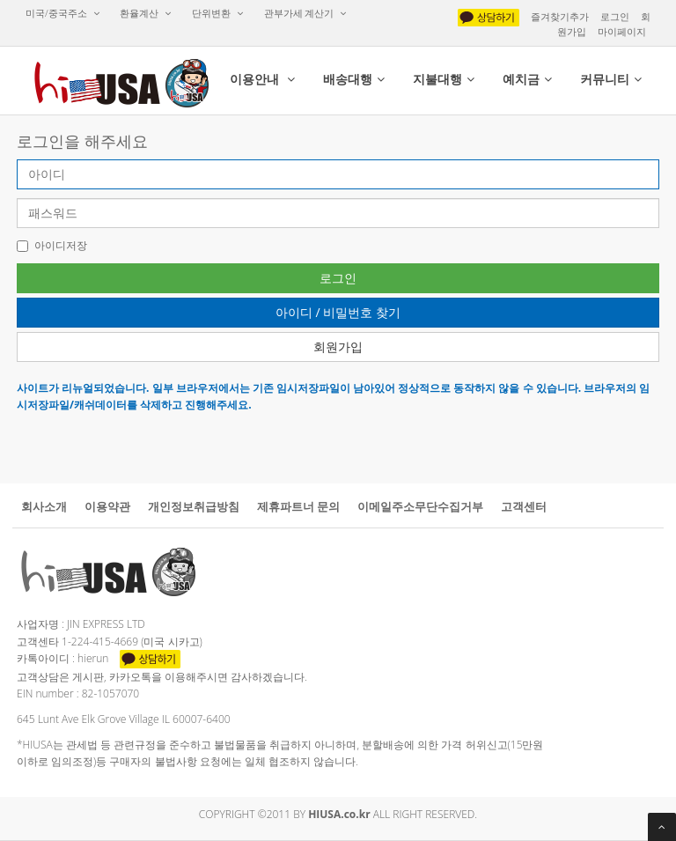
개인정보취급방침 (193, 506)
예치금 (527, 78)
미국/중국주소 (63, 12)
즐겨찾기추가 (560, 16)
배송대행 (354, 78)
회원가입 (338, 346)
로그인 (614, 16)
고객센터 (524, 506)
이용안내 (262, 78)
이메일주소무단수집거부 (420, 506)
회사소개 (44, 506)
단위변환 (218, 12)
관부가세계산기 (306, 12)
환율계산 (146, 12)
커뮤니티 (611, 78)
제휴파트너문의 (298, 506)
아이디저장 (52, 245)
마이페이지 (622, 31)
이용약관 (107, 506)
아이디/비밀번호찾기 (338, 312)
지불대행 (443, 78)
